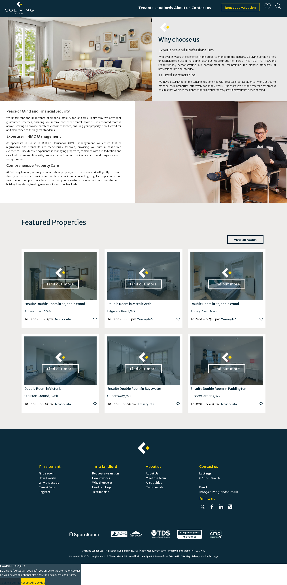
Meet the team (156, 478)
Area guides (154, 482)
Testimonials (101, 492)
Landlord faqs (101, 487)
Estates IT (174, 556)
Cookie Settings (209, 556)
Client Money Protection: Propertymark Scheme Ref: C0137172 (172, 550)
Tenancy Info (62, 319)
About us (175, 7)
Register (44, 492)
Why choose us (49, 482)
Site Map (185, 556)
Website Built (116, 556)
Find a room (46, 473)
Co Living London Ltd (97, 556)
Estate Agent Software (150, 556)
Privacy (196, 556)
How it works (47, 478)
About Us (152, 473)
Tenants (126, 7)
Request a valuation (240, 7)
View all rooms (245, 240)
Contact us (200, 7)
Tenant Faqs (47, 487)
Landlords (150, 7)
